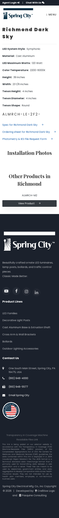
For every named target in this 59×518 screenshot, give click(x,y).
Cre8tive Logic (46, 491)
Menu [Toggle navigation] (51, 14)
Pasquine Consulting (34, 495)
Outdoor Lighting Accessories (20, 348)
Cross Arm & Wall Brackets (19, 334)
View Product (29, 203)
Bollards (7, 341)
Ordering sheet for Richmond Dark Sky (29, 132)
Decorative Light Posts (16, 320)
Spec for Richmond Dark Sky (23, 125)
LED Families (9, 313)
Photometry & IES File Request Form (27, 139)
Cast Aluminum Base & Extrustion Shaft (26, 327)
